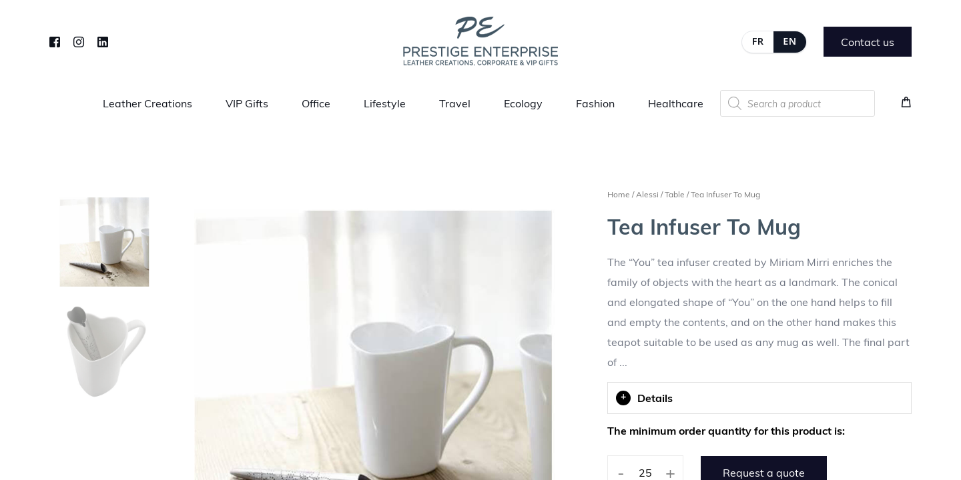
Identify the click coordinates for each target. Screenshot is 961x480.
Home (618, 194)
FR (758, 41)
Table (675, 194)
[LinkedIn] (103, 40)
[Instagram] (79, 40)
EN (789, 41)
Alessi (647, 194)
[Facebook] (55, 40)
